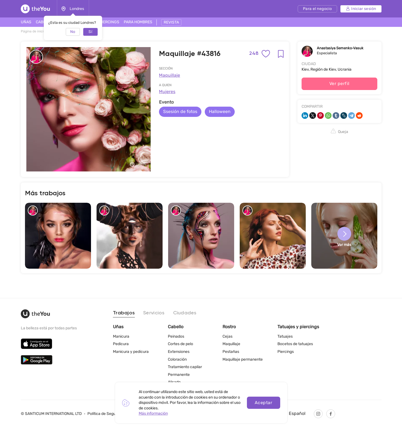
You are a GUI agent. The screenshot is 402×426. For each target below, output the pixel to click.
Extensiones (178, 351)
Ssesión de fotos (180, 111)
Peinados (176, 336)
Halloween (220, 111)
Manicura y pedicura (131, 351)
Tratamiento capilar (185, 367)
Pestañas (231, 351)
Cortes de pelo (180, 344)
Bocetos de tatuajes (295, 344)
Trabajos (124, 312)
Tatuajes (285, 336)
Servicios (154, 312)
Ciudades (185, 312)
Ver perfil (339, 83)
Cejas (227, 336)
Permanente (179, 374)
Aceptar (263, 402)
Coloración (177, 359)
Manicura (121, 336)
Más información (153, 413)
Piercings (285, 351)
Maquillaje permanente (243, 359)
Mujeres (167, 91)
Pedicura (121, 344)
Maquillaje (169, 75)
